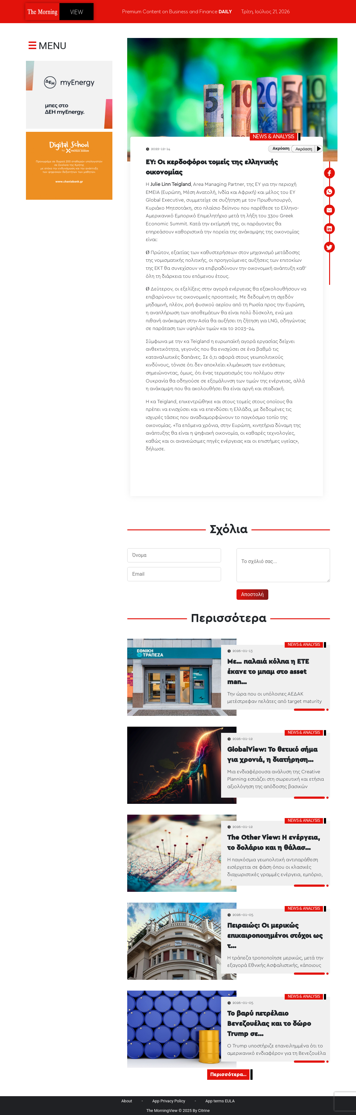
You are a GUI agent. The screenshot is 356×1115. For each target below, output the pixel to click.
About (126, 1101)
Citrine (204, 1110)
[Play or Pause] (320, 148)
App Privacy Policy (168, 1101)
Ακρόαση (303, 149)
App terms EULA (220, 1101)
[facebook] (329, 173)
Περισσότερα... (228, 1074)
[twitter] (329, 247)
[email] (329, 210)
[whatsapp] (329, 192)
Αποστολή (252, 594)
